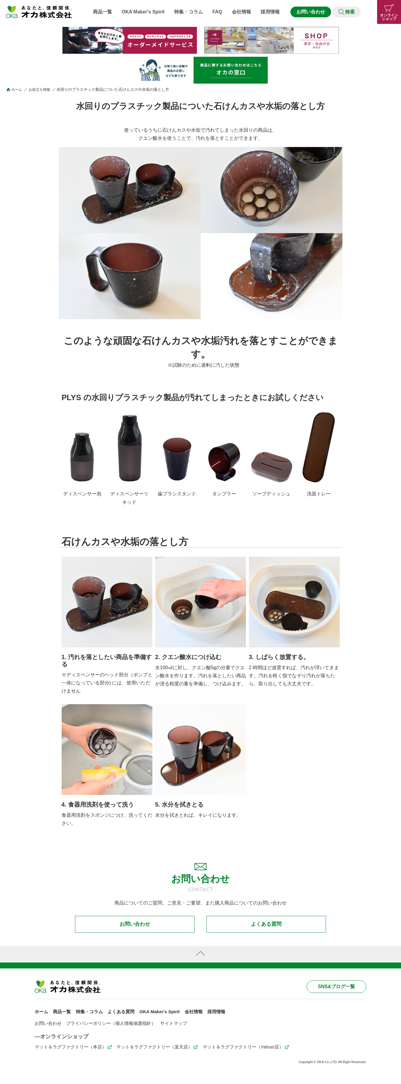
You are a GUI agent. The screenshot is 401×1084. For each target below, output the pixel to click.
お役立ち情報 (41, 89)
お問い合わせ (310, 11)
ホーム (17, 89)
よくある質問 (266, 925)
